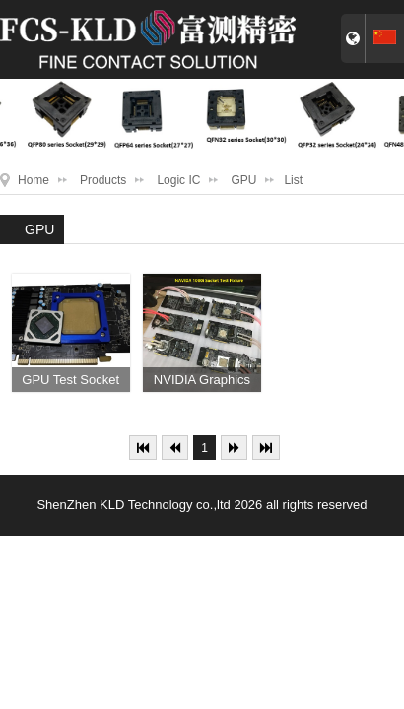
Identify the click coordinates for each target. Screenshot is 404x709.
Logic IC (178, 180)
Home (33, 180)
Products (103, 180)
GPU (243, 180)
